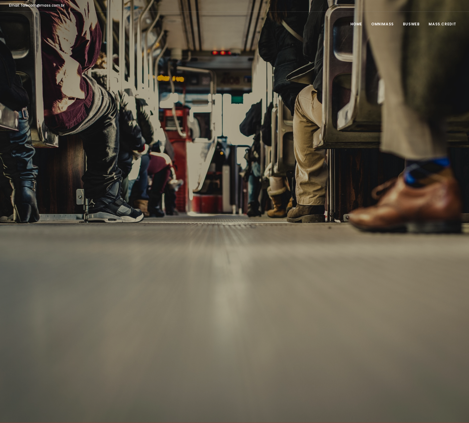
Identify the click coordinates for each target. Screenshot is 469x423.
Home (356, 24)
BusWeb (411, 24)
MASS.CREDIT (442, 24)
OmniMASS (382, 24)
